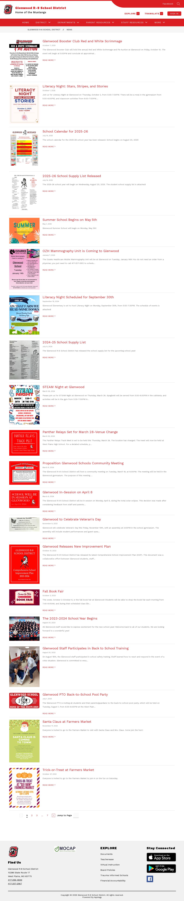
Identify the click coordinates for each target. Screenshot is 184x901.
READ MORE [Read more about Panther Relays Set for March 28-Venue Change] (49, 451)
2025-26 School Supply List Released (72, 176)
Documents (106, 854)
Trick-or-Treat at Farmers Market (68, 770)
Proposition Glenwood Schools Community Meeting (83, 463)
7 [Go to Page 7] (47, 815)
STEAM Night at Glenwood (63, 387)
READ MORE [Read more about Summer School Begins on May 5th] (49, 235)
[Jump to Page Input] (76, 815)
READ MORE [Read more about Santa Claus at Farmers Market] (49, 737)
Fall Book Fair (53, 591)
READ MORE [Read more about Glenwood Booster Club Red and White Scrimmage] (49, 60)
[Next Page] (53, 815)
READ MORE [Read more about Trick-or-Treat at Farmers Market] (49, 785)
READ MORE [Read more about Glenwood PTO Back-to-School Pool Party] (49, 713)
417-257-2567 (15, 883)
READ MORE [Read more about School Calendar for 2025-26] (49, 146)
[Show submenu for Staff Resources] (132, 22)
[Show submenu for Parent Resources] (98, 22)
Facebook (168, 3)
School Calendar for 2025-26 (65, 131)
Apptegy (98, 897)
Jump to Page (64, 815)
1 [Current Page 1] (26, 815)
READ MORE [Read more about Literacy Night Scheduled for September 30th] (49, 316)
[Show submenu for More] (158, 22)
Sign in (174, 13)
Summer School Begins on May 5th (70, 220)
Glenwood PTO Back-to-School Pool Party (75, 694)
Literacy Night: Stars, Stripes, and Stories (75, 86)
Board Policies (107, 870)
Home (25, 22)
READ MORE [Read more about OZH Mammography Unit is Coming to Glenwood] (49, 270)
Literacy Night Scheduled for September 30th (78, 297)
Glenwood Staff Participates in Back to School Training (86, 648)
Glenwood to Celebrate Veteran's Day (72, 519)
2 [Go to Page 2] (31, 815)
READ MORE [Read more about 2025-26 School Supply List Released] (49, 191)
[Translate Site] (153, 13)
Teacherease (107, 859)
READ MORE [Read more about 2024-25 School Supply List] (49, 357)
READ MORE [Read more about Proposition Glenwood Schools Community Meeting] (49, 482)
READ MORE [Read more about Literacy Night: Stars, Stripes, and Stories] (49, 105)
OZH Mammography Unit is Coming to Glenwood (81, 251)
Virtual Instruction (110, 864)
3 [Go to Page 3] (37, 815)
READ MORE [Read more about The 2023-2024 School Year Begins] (49, 637)
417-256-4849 (15, 880)
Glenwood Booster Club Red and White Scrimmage (82, 41)
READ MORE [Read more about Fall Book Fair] (49, 610)
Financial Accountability (112, 880)
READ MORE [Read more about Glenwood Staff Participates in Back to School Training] (49, 667)
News (69, 29)
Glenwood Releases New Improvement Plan (77, 546)
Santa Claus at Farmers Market (67, 722)
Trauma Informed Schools (114, 875)
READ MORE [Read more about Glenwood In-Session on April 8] (49, 511)
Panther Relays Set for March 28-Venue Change (80, 432)
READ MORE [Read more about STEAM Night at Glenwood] (49, 406)
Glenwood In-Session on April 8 (68, 492)
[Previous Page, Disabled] (21, 815)
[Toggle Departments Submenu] (78, 22)
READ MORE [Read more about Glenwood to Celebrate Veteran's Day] (49, 538)
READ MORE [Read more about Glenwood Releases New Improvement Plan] (49, 565)
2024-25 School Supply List (64, 342)
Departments (66, 22)
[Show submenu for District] (41, 22)
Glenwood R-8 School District (44, 29)
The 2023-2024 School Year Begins (70, 618)
